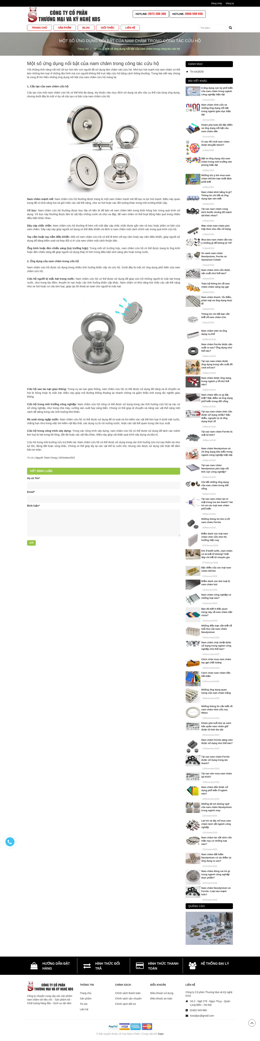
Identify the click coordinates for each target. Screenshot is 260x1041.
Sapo (161, 1033)
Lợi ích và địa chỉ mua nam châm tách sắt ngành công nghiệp (216, 824)
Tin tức (84, 1003)
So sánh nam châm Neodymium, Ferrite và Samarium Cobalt (214, 256)
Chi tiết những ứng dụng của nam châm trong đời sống (215, 485)
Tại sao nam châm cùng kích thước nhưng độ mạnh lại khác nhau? (216, 212)
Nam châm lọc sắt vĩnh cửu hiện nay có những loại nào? (216, 840)
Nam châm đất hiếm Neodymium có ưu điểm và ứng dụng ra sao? (216, 857)
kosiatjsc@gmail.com (202, 1015)
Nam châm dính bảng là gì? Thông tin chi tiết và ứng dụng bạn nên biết (216, 195)
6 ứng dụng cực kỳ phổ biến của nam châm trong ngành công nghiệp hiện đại (217, 91)
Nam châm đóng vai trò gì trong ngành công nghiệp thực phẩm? (215, 874)
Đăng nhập (216, 3)
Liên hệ (84, 1009)
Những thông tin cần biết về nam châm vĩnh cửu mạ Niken (216, 709)
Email (31, 491)
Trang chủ (86, 993)
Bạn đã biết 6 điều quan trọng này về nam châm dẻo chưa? (216, 612)
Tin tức (30, 457)
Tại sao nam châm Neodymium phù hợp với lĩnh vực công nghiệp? (215, 468)
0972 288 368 (157, 13)
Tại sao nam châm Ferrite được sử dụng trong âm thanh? (215, 760)
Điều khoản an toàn (161, 998)
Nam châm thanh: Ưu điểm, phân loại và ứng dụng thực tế (216, 300)
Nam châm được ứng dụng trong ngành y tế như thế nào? (216, 381)
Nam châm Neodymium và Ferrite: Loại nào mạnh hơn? (216, 891)
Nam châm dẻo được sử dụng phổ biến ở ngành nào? (214, 790)
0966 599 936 (194, 13)
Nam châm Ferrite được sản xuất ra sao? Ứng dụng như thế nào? (216, 347)
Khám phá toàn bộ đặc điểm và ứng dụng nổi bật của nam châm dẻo (217, 128)
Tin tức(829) (197, 71)
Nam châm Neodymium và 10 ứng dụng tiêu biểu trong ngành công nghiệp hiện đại (216, 451)
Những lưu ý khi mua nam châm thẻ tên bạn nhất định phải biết (216, 178)
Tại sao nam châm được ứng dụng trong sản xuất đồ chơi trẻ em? (217, 364)
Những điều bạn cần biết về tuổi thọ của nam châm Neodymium (216, 628)
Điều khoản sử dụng (161, 993)
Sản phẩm (86, 998)
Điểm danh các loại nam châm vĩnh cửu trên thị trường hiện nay (214, 536)
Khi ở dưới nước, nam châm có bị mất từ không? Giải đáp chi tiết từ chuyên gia (216, 554)
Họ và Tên (33, 478)
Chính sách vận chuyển (128, 998)
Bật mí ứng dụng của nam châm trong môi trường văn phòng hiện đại (216, 161)
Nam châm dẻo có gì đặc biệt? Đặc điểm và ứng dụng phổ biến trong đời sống (217, 398)
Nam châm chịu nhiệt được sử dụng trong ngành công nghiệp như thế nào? (216, 645)
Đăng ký (230, 3)
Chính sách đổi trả (125, 1003)
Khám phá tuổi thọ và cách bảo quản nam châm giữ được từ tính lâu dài (216, 726)
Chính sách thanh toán (128, 993)
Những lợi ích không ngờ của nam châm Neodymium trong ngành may (216, 807)
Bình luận (33, 505)
